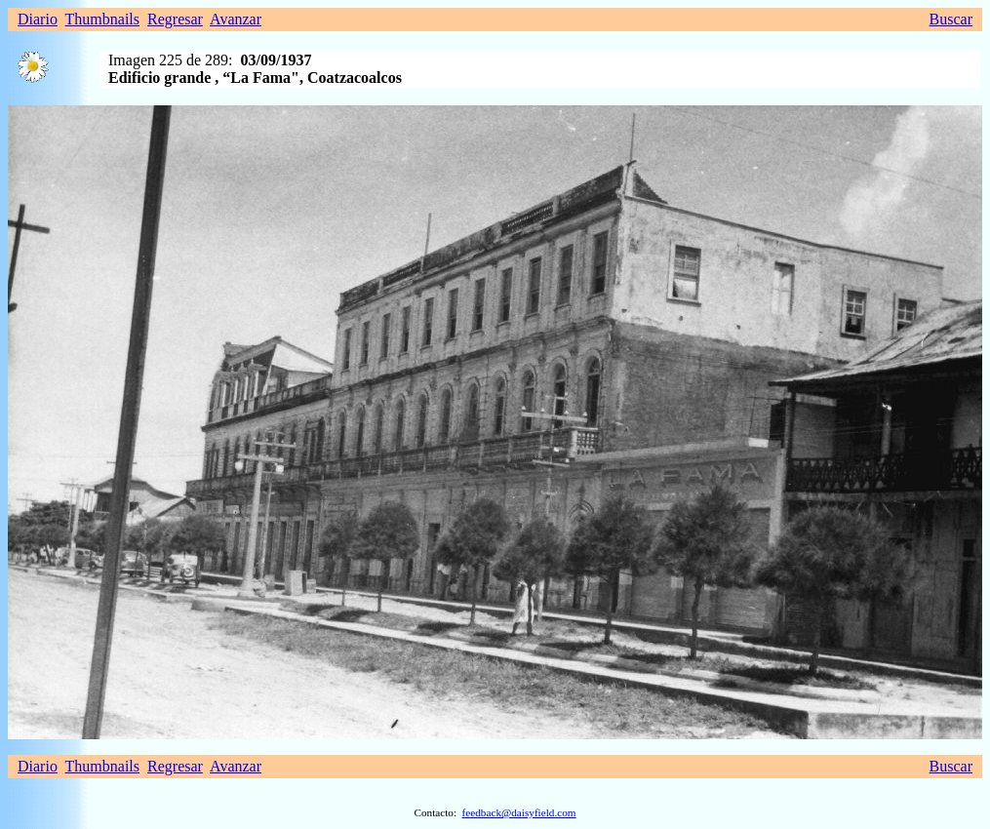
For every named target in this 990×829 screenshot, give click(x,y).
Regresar (175, 19)
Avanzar (235, 19)
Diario (38, 19)
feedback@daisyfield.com (519, 812)
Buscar (951, 19)
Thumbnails (102, 19)
